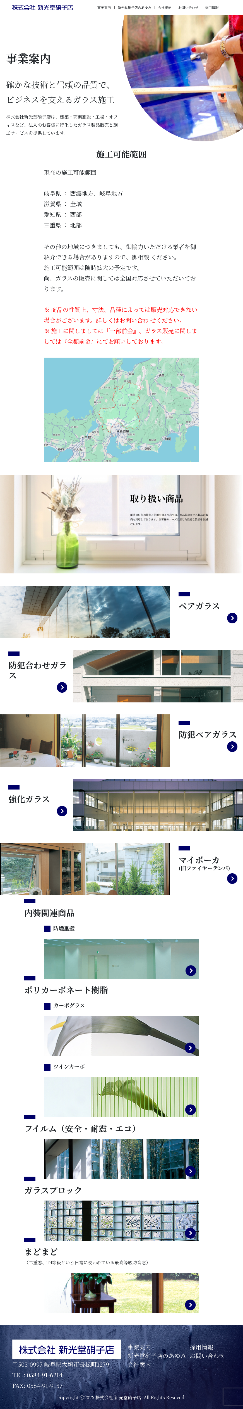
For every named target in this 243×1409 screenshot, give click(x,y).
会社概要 (164, 7)
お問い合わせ (188, 7)
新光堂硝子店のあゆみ (134, 7)
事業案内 (104, 7)
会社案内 (139, 1364)
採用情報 (211, 7)
